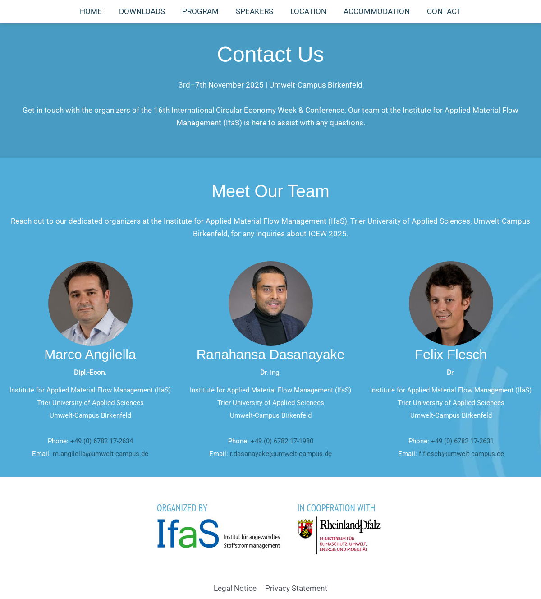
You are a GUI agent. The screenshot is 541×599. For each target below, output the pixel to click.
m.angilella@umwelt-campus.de (100, 454)
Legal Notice (235, 588)
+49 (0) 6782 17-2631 (462, 441)
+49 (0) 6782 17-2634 (101, 441)
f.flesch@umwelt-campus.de (461, 454)
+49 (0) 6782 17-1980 (282, 441)
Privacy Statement (296, 588)
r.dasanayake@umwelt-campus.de (281, 454)
